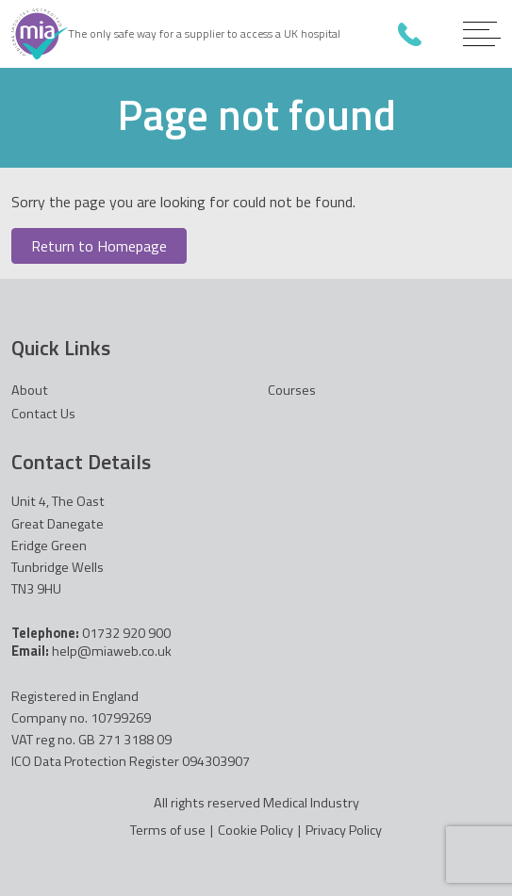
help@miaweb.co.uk (112, 651)
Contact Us (43, 413)
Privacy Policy (344, 830)
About (29, 390)
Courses (292, 390)
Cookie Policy (255, 830)
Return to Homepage (99, 246)
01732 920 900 (409, 34)
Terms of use (168, 830)
